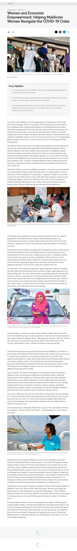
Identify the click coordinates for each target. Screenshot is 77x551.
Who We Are (11, 3)
